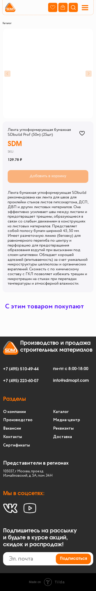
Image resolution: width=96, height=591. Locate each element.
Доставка (62, 437)
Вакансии (12, 428)
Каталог (7, 23)
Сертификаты (16, 445)
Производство (18, 420)
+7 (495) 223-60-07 (21, 381)
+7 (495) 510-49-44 (21, 369)
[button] (85, 7)
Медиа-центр (66, 420)
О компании (14, 412)
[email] (48, 559)
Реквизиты (63, 428)
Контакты (12, 437)
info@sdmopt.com (71, 380)
